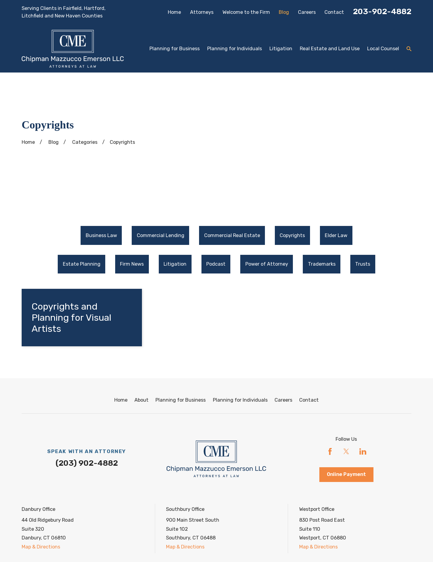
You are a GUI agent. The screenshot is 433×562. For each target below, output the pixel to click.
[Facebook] (330, 451)
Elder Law (336, 235)
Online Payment (346, 474)
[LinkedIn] (362, 451)
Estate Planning (81, 264)
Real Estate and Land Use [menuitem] (330, 48)
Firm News (132, 264)
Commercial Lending (160, 235)
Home (174, 12)
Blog (284, 12)
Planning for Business (180, 400)
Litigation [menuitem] (280, 48)
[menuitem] (101, 235)
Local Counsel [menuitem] (383, 48)
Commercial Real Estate (232, 235)
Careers (307, 12)
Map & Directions (41, 547)
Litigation (175, 264)
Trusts (362, 264)
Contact (334, 12)
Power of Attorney (266, 264)
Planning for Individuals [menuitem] (234, 48)
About (141, 400)
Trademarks (322, 264)
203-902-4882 (382, 11)
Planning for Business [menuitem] (174, 48)
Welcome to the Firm (246, 12)
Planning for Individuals (240, 400)
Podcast (216, 264)
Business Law (101, 235)
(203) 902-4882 (87, 463)
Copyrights (292, 235)
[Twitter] (346, 451)
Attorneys (201, 12)
